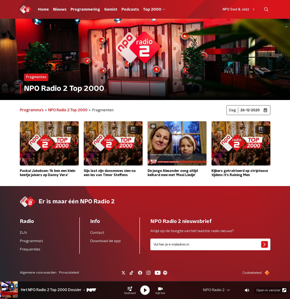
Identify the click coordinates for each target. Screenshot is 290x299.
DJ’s (23, 233)
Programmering (85, 9)
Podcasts (130, 9)
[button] (130, 290)
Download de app (105, 241)
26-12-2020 (250, 110)
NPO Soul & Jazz (239, 9)
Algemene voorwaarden (38, 272)
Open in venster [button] (271, 290)
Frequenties (30, 249)
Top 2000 (154, 9)
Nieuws (59, 9)
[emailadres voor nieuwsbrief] (210, 244)
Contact (97, 233)
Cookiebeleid (252, 272)
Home (43, 9)
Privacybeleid (69, 272)
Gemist (110, 9)
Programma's (31, 241)
